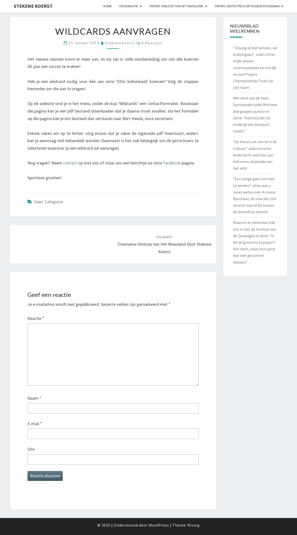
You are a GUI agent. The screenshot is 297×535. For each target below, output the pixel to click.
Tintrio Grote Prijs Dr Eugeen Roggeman (247, 6)
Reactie (35, 318)
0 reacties (151, 43)
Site (31, 449)
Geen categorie (48, 201)
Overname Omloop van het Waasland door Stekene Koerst (164, 244)
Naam (34, 398)
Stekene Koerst (33, 6)
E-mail (34, 423)
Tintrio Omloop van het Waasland (176, 6)
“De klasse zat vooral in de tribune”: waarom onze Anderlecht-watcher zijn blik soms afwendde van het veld (255, 154)
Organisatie (128, 6)
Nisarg (193, 525)
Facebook (171, 163)
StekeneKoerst (120, 43)
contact (70, 163)
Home (107, 6)
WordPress (159, 525)
